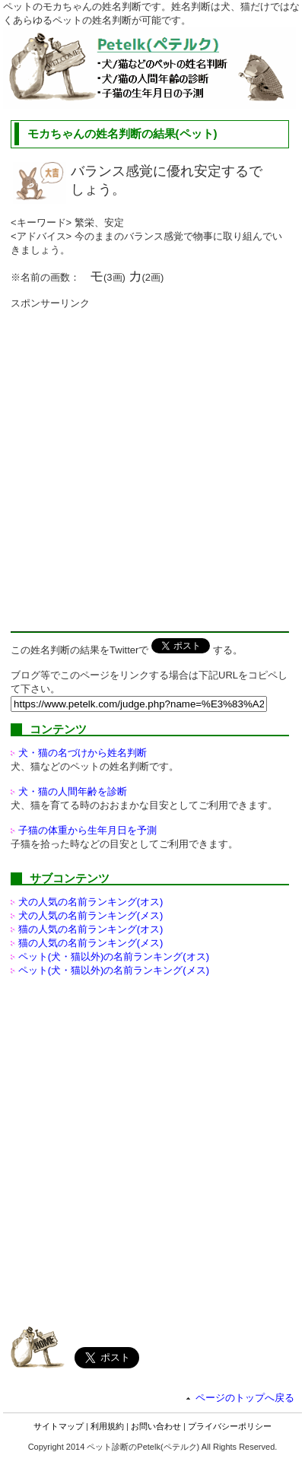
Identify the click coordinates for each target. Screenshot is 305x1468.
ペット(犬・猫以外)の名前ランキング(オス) (113, 956)
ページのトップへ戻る (244, 1397)
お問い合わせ (156, 1426)
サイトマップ (58, 1426)
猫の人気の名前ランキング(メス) (91, 942)
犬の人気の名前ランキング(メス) (91, 915)
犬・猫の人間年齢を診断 (72, 791)
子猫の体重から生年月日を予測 (87, 830)
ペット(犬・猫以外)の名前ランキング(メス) (113, 970)
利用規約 (107, 1426)
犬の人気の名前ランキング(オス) (91, 901)
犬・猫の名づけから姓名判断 (82, 752)
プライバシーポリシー (230, 1426)
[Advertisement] (152, 462)
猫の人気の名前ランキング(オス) (91, 929)
